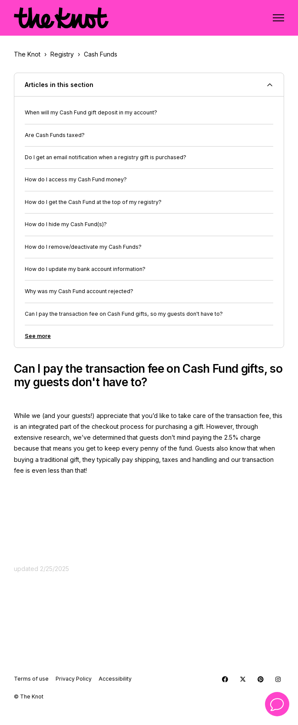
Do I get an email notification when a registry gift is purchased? (105, 157)
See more (38, 336)
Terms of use (31, 678)
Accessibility (115, 678)
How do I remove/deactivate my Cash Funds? (83, 247)
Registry (62, 54)
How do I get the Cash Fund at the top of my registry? (93, 202)
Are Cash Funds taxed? (55, 135)
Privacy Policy (74, 678)
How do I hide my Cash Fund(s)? (66, 224)
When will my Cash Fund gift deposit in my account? (91, 112)
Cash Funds (100, 54)
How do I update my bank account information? (85, 269)
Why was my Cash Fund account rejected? (79, 291)
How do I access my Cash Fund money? (76, 179)
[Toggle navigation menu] (278, 17)
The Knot (27, 54)
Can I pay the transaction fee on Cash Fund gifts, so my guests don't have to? (124, 314)
